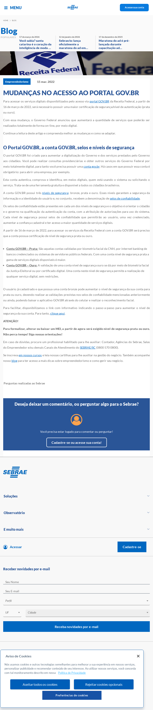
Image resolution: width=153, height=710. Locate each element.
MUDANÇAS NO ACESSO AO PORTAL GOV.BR (71, 92)
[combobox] (76, 601)
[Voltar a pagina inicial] (77, 7)
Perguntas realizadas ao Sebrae (24, 383)
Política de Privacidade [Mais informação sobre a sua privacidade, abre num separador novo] (72, 672)
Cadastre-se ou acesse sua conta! (76, 442)
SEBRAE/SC (88, 347)
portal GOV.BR (99, 101)
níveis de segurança (55, 193)
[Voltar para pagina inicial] (76, 472)
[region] (72, 679)
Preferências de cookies (72, 695)
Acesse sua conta (134, 7)
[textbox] (78, 601)
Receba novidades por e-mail (76, 627)
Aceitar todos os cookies (40, 684)
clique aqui (57, 313)
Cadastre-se (132, 547)
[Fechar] (138, 656)
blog (14, 360)
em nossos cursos (30, 355)
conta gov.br (92, 166)
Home (5, 20)
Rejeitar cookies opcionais (103, 684)
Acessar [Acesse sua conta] (16, 547)
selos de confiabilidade (125, 198)
